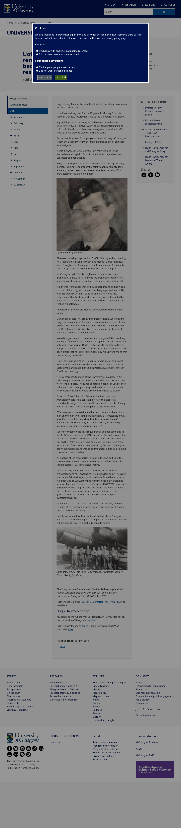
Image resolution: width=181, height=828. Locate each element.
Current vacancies (145, 715)
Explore (150, 4)
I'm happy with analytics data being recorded (63, 50)
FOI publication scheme (105, 749)
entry (70, 629)
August (17, 160)
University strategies (104, 720)
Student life (13, 703)
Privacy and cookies (103, 756)
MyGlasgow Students (147, 742)
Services (97, 713)
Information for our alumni (150, 686)
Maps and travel (101, 696)
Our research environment (64, 699)
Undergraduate (15, 686)
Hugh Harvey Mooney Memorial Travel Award (156, 160)
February (18, 123)
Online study (13, 692)
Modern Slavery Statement (107, 752)
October (18, 172)
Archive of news (18, 104)
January (18, 117)
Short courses (14, 696)
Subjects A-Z (13, 682)
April (16, 135)
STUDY (11, 676)
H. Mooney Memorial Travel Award (99, 601)
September (19, 166)
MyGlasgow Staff (145, 755)
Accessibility (99, 692)
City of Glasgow (101, 686)
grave (85, 625)
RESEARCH (56, 676)
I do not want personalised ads (55, 70)
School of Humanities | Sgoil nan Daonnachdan (156, 133)
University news (26, 22)
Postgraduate (14, 689)
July (16, 154)
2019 (12, 111)
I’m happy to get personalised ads (57, 67)
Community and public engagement (155, 696)
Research (130, 4)
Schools (97, 706)
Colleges (97, 709)
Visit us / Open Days (17, 709)
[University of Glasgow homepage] (19, 8)
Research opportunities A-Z (64, 686)
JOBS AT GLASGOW (148, 709)
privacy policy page (116, 38)
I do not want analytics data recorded (59, 54)
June (16, 147)
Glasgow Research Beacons (64, 689)
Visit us (97, 689)
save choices (45, 77)
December (19, 184)
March (17, 129)
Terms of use (100, 759)
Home (10, 22)
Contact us (55, 742)
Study (111, 4)
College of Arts (153, 142)
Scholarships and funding (20, 706)
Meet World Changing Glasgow (109, 682)
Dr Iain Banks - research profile (153, 122)
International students (19, 699)
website (91, 620)
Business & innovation (148, 692)
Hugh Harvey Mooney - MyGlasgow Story (156, 149)
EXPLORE (98, 676)
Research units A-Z (60, 682)
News (96, 699)
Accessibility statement (105, 742)
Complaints (142, 703)
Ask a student (143, 699)
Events (96, 703)
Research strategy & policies (65, 692)
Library (97, 716)
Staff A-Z (140, 682)
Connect (169, 4)
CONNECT (142, 676)
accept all (61, 77)
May (16, 141)
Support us (142, 689)
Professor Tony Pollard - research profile (154, 111)
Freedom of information (105, 745)
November (19, 178)
